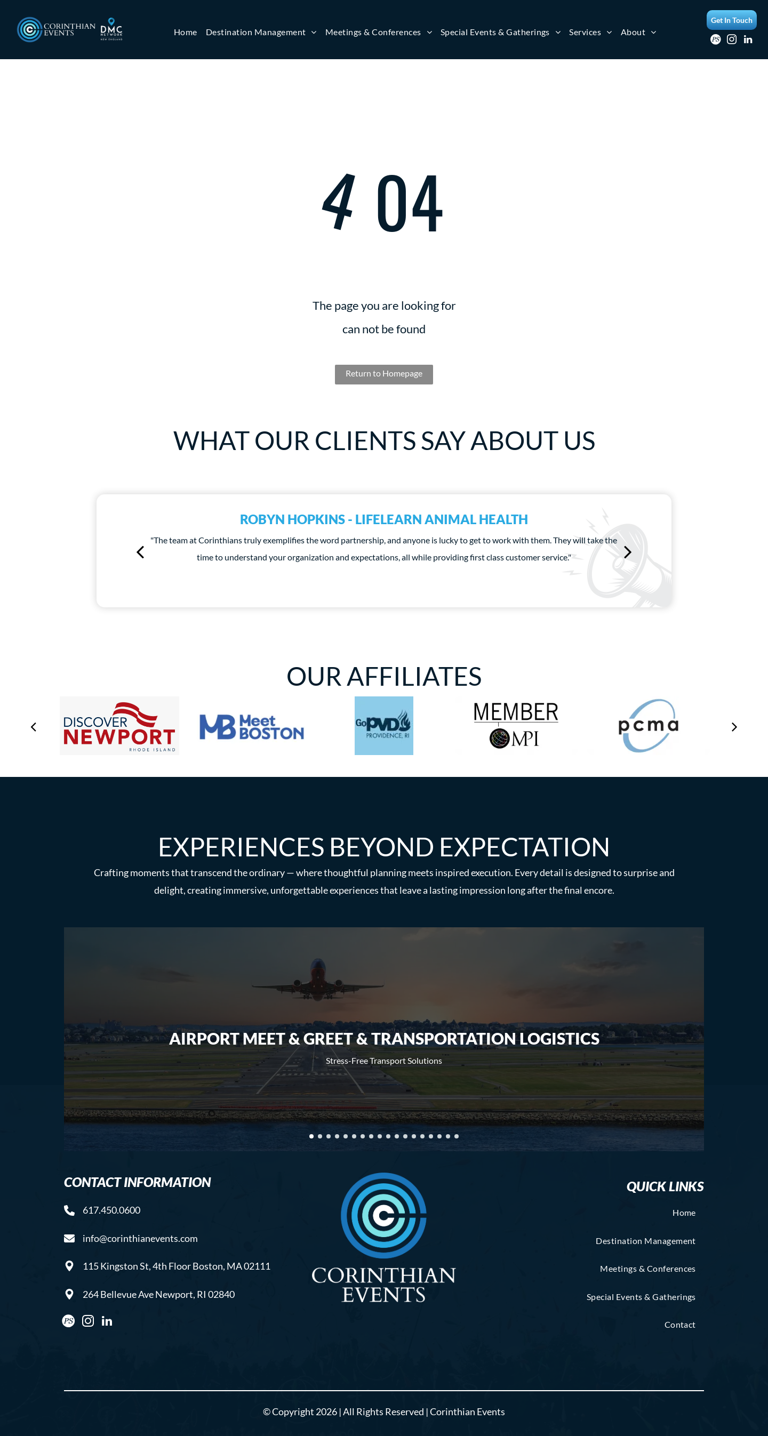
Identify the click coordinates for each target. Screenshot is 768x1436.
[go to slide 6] (354, 1136)
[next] (628, 551)
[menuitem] (186, 32)
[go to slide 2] (320, 1136)
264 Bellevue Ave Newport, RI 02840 (159, 1294)
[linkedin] (748, 41)
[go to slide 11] (397, 1136)
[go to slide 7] (363, 1136)
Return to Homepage (384, 373)
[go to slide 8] (371, 1136)
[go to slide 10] (388, 1136)
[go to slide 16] (439, 1136)
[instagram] (732, 41)
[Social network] (716, 41)
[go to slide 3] (328, 1136)
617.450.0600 (111, 1210)
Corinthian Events (467, 1411)
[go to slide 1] (311, 1136)
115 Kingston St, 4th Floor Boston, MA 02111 (176, 1266)
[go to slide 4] (337, 1136)
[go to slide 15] (431, 1136)
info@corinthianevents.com (140, 1238)
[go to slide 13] (414, 1136)
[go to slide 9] (380, 1136)
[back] (140, 551)
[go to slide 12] (405, 1136)
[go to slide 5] (345, 1136)
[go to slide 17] (448, 1136)
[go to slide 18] (456, 1136)
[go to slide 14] (422, 1136)
